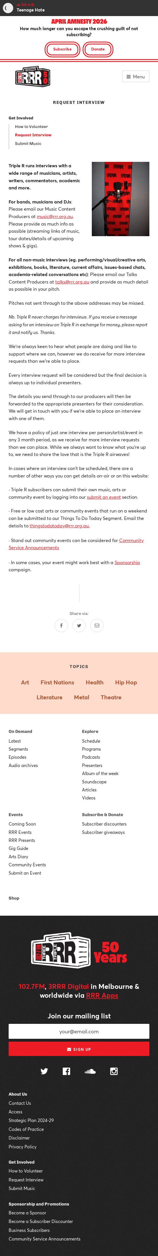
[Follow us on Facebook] (66, 1072)
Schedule (91, 741)
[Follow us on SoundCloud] (90, 1072)
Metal (81, 697)
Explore (90, 731)
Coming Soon (22, 824)
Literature (49, 697)
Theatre (111, 697)
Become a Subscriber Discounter (41, 1221)
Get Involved (21, 118)
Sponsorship (127, 562)
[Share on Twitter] (79, 625)
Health (95, 682)
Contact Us (20, 1103)
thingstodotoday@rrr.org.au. (60, 526)
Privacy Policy (23, 1147)
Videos (89, 798)
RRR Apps (102, 995)
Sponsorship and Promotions (39, 1204)
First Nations (57, 682)
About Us (18, 1094)
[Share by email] (97, 625)
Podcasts (91, 757)
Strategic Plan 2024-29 (31, 1120)
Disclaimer (19, 1138)
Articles (89, 790)
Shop (14, 898)
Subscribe (62, 49)
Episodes (17, 757)
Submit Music (28, 143)
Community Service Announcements (45, 1239)
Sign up (79, 1049)
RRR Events (20, 832)
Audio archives (23, 765)
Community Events (27, 864)
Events (16, 814)
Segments (18, 749)
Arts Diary (18, 856)
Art (25, 682)
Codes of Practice (26, 1129)
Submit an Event (25, 873)
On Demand (20, 731)
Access (15, 1112)
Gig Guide (18, 848)
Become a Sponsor (27, 1213)
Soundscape (94, 782)
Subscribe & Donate (102, 814)
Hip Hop (126, 682)
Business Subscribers (29, 1230)
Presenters (92, 765)
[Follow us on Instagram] (114, 1072)
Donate (98, 49)
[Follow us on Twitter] (44, 1072)
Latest (15, 741)
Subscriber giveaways (103, 832)
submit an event (104, 497)
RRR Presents (22, 840)
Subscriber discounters (104, 824)
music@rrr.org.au (55, 216)
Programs (91, 749)
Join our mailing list (79, 1015)
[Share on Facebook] (61, 625)
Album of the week (100, 773)
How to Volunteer (31, 126)
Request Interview (33, 135)
